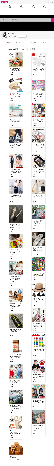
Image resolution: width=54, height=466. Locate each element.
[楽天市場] (50, 2)
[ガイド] (44, 2)
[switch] (16, 49)
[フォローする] (22, 36)
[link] (16, 59)
